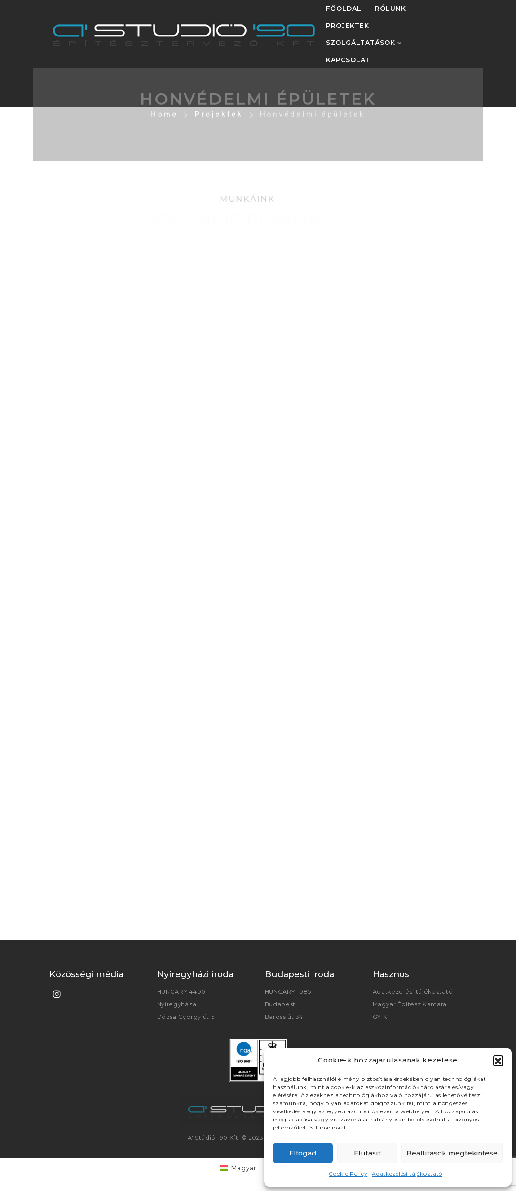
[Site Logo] (184, 34)
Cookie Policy (348, 1173)
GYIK (380, 1016)
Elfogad (303, 1153)
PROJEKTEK (347, 26)
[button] (498, 1060)
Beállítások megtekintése (452, 1153)
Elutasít (367, 1153)
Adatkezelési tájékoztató (407, 1173)
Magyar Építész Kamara (410, 1004)
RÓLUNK (390, 8)
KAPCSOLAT (348, 60)
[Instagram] (57, 993)
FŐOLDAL (344, 8)
